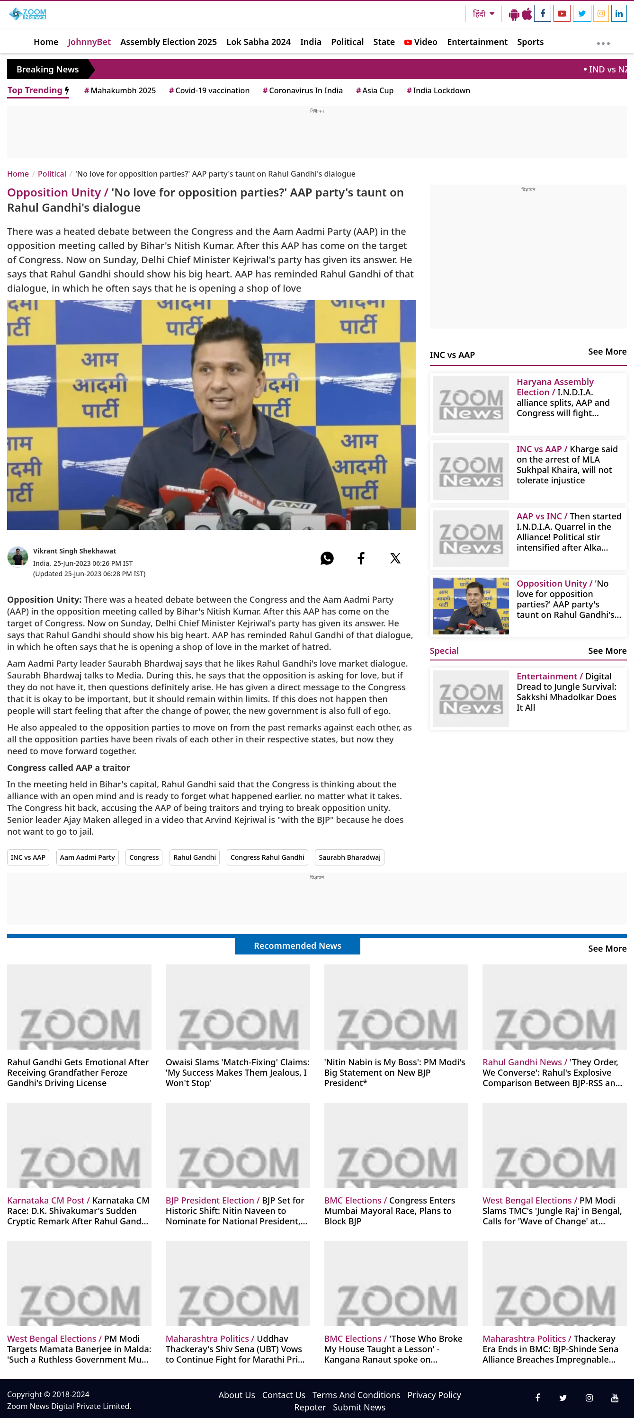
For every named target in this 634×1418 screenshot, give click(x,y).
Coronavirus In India (302, 90)
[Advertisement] (317, 136)
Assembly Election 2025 (168, 41)
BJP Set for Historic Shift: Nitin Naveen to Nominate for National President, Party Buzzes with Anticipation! (235, 1210)
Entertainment (477, 41)
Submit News (359, 1407)
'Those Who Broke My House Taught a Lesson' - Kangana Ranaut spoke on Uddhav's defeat (393, 1348)
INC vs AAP (28, 857)
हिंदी (480, 14)
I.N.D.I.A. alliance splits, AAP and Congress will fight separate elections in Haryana (563, 397)
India (310, 41)
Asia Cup (374, 90)
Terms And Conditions (357, 1394)
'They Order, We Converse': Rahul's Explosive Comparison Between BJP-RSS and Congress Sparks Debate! (551, 1072)
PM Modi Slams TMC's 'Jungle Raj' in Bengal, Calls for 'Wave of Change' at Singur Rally (552, 1210)
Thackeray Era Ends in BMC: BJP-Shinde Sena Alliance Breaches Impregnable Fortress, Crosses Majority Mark (550, 1348)
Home (46, 41)
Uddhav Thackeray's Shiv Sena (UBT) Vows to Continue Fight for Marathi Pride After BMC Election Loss (237, 1348)
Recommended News (297, 945)
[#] (327, 558)
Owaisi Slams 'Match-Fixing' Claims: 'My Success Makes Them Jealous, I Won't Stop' (238, 1072)
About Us (237, 1394)
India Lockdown (437, 90)
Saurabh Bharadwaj (350, 857)
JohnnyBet (89, 41)
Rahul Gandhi (194, 857)
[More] (603, 41)
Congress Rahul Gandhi (267, 857)
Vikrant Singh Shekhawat (74, 550)
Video (421, 41)
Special (444, 650)
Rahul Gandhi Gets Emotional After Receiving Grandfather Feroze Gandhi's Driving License (78, 1072)
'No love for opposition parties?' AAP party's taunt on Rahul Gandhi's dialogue (566, 599)
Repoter (310, 1407)
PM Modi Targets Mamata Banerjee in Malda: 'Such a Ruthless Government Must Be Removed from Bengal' (79, 1348)
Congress (144, 857)
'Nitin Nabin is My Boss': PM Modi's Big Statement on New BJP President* (394, 1072)
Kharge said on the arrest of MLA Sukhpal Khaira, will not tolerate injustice (567, 464)
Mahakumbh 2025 (119, 90)
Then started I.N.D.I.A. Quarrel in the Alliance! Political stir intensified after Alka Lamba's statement (569, 531)
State (384, 41)
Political (347, 41)
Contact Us (284, 1394)
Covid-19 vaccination (209, 90)
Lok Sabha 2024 (258, 41)
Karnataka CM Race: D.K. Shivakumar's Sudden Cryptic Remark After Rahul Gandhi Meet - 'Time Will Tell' (78, 1210)
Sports (530, 41)
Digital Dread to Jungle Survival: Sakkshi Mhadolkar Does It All (566, 691)
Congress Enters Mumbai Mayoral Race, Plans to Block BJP (389, 1210)
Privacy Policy (434, 1394)
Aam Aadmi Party (87, 857)
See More (608, 351)
